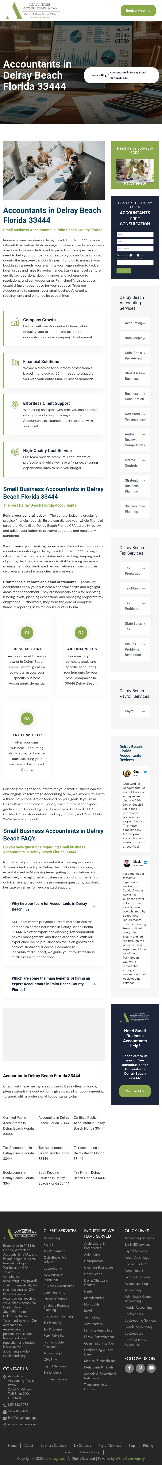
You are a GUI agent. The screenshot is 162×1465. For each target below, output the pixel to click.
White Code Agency (130, 1458)
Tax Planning (134, 588)
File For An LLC (81, 809)
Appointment (134, 1270)
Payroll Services (55, 1366)
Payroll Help (93, 814)
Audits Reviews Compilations (135, 439)
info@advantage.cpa (22, 1417)
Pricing (148, 1445)
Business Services (56, 1379)
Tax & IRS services (137, 1244)
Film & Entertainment (99, 1336)
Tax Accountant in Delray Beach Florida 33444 (53, 1153)
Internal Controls (131, 463)
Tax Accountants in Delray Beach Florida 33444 (18, 1153)
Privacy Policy (90, 1452)
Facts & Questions (137, 1277)
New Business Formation (53, 1277)
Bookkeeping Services (140, 1320)
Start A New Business (134, 376)
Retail (88, 1310)
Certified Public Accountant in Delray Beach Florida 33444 (89, 1123)
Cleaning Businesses (98, 1267)
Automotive (92, 1254)
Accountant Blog (136, 1283)
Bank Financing (54, 1292)
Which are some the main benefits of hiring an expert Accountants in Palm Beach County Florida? (51, 984)
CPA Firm (50, 1359)
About (28, 1445)
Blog (104, 75)
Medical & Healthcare (99, 1360)
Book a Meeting (136, 11)
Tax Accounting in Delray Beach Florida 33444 (89, 1153)
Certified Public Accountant (25, 814)
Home (94, 75)
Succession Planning (133, 509)
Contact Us (135, 1091)
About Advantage (137, 1257)
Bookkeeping (59, 809)
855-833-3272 (18, 1404)
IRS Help (69, 814)
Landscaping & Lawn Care (99, 1352)
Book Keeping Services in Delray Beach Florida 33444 (53, 1178)
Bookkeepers (134, 1314)
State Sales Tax (133, 626)
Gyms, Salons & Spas (99, 1343)
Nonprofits (91, 1304)
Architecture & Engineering (94, 1245)
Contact (67, 1452)
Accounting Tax (35, 809)
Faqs (132, 1445)
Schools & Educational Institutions (100, 1376)
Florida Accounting (138, 1307)
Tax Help (54, 814)
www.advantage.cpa (22, 1424)
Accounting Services (139, 1238)
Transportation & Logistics (95, 1387)
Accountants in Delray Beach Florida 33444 (128, 75)
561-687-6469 (18, 1411)
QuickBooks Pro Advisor (134, 355)
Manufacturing (94, 1297)
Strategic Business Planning (132, 485)
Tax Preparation (133, 570)
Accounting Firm (55, 1353)
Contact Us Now (136, 1264)
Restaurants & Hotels (98, 1367)
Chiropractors (94, 1261)
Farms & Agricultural (98, 1330)
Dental (88, 1291)
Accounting (133, 323)
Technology (92, 1317)
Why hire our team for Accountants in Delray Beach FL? (49, 906)
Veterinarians (93, 1323)
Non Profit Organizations (135, 416)
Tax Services (52, 1372)
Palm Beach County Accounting (138, 1298)
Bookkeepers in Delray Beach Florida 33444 (18, 1178)
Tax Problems (132, 606)
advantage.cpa (55, 1458)
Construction (93, 1274)
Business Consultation (134, 396)
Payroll (130, 711)
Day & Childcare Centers (96, 1282)
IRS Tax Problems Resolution (133, 649)
